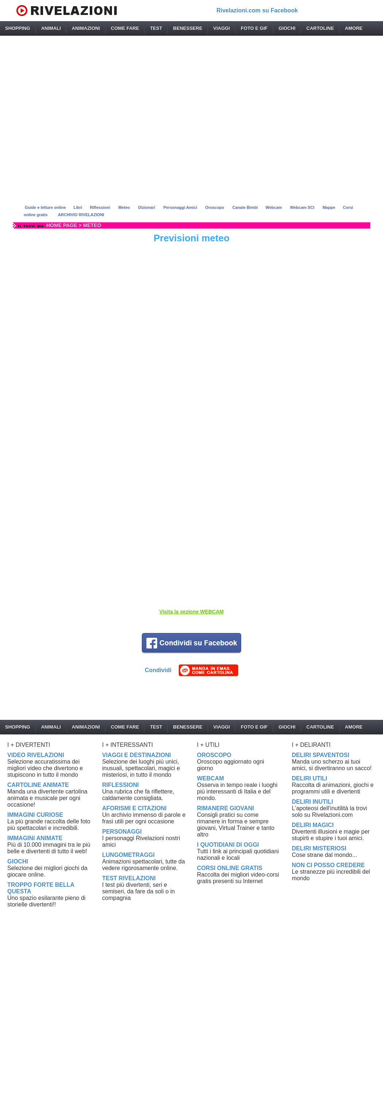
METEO (92, 225)
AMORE (354, 28)
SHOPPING (17, 28)
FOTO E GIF (254, 28)
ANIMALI (51, 28)
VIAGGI (221, 28)
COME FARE (125, 28)
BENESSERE (187, 28)
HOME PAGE (61, 225)
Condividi (158, 670)
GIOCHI (287, 28)
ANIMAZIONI (86, 28)
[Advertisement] (191, 118)
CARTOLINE (320, 28)
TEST (156, 28)
